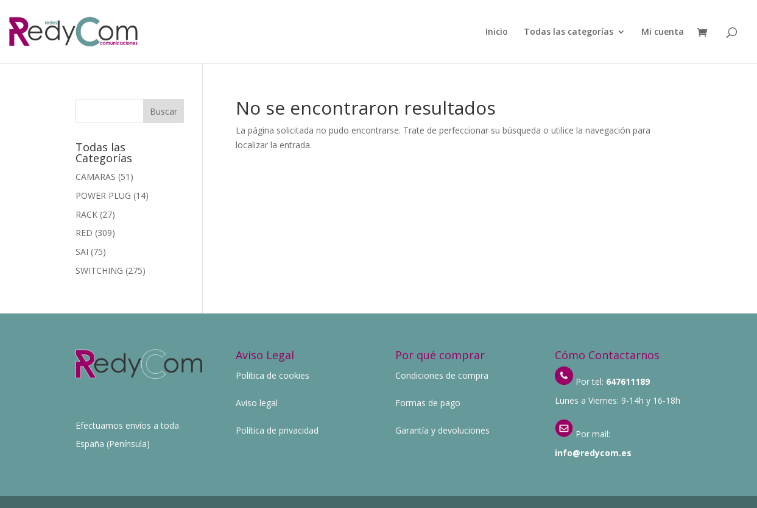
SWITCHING (99, 270)
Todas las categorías (568, 32)
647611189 (628, 381)
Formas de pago (427, 403)
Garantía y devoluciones (442, 430)
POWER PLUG (103, 195)
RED (84, 232)
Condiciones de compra (441, 375)
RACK (86, 214)
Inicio (496, 32)
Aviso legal (257, 403)
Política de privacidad (277, 430)
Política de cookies (272, 375)
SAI (82, 251)
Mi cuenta (662, 32)
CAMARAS (96, 176)
